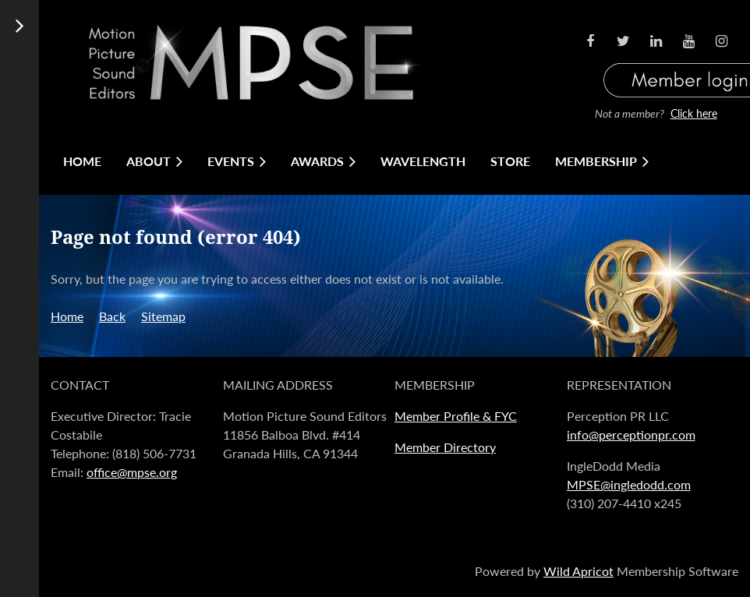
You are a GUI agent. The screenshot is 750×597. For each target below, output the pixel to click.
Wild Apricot (578, 570)
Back (112, 316)
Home (67, 316)
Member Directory (445, 447)
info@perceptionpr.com (631, 434)
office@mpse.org (132, 472)
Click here (693, 113)
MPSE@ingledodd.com (629, 484)
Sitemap (163, 316)
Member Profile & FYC (455, 415)
